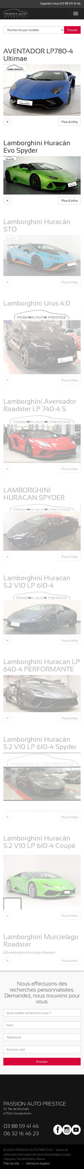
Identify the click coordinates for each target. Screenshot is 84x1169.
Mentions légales (38, 1163)
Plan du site (11, 1163)
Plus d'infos (69, 122)
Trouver (72, 30)
